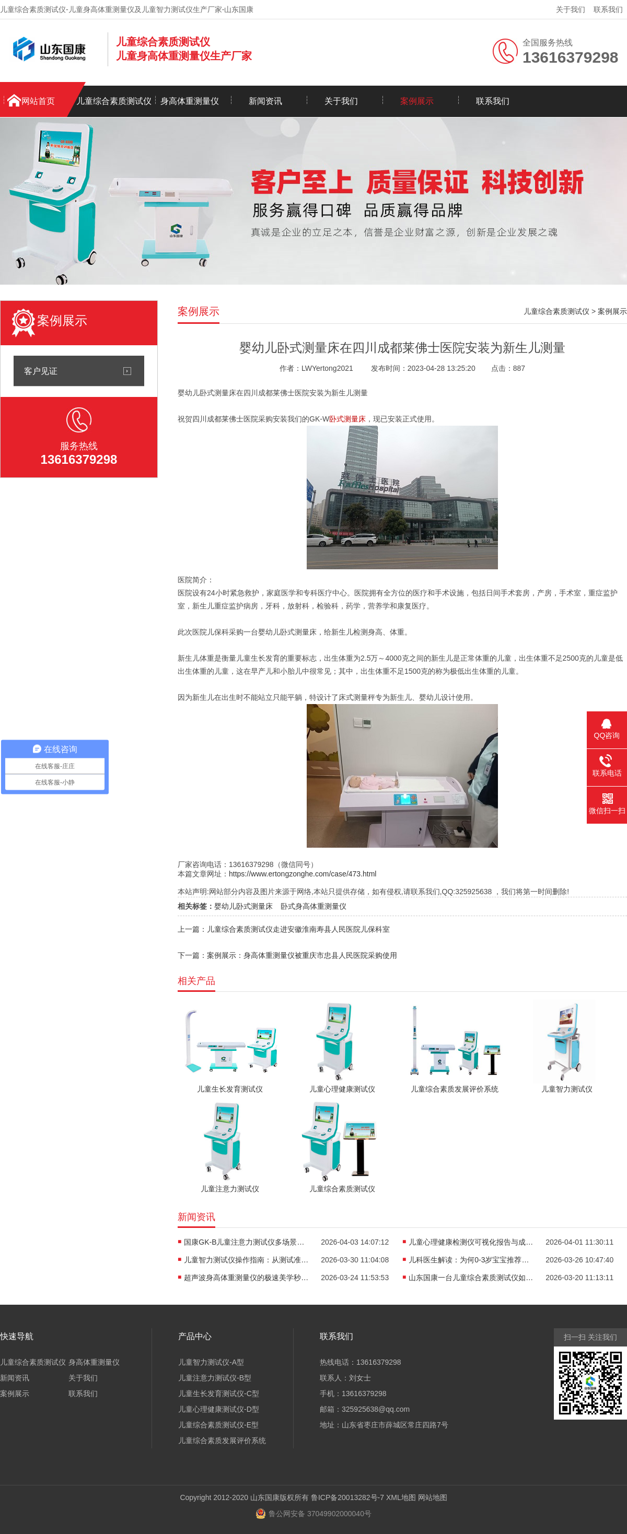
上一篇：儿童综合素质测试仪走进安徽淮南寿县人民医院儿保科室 (284, 929)
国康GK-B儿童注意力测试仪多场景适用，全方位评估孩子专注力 (246, 1242)
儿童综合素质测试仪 (114, 101)
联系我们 (608, 9)
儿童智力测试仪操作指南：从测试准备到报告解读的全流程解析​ (246, 1260)
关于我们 (570, 9)
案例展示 (417, 101)
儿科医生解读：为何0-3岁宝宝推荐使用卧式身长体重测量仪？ (471, 1260)
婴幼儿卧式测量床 (243, 906)
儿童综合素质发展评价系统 (222, 1440)
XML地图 (401, 1497)
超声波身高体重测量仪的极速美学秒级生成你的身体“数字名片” (246, 1277)
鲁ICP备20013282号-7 (347, 1497)
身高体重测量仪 (189, 101)
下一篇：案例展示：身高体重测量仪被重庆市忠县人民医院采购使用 (287, 955)
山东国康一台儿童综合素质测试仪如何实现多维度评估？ (471, 1277)
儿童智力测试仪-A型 (211, 1362)
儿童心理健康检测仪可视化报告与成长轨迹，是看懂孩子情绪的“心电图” (471, 1242)
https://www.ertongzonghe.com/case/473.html (302, 874)
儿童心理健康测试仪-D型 (218, 1409)
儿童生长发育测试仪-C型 (218, 1393)
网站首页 (38, 101)
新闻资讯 (265, 101)
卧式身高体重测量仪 (313, 906)
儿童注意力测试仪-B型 (214, 1378)
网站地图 (432, 1497)
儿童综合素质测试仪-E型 (218, 1425)
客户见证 (40, 371)
